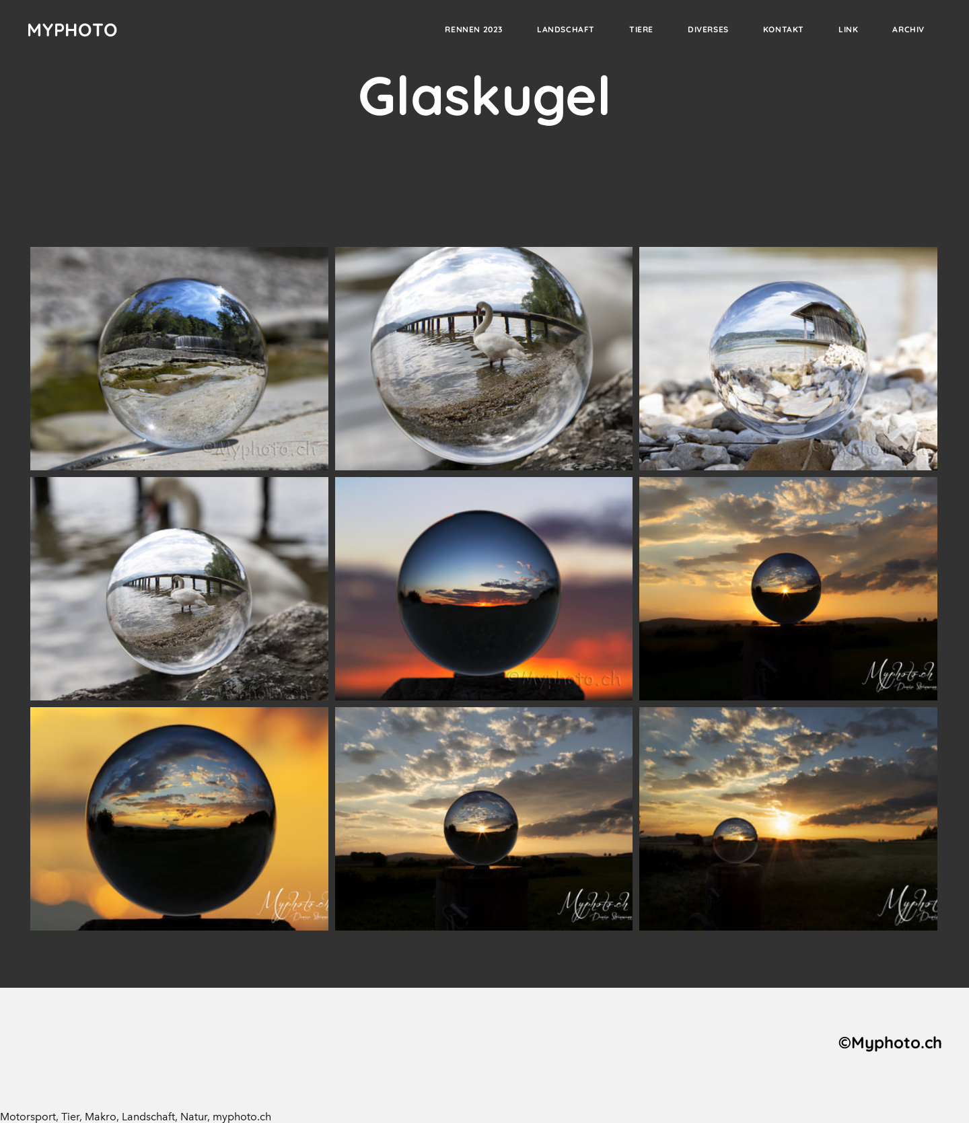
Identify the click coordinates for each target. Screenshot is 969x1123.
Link (848, 29)
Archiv (908, 29)
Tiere (641, 29)
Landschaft (566, 29)
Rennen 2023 (474, 29)
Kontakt (783, 29)
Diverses (708, 29)
